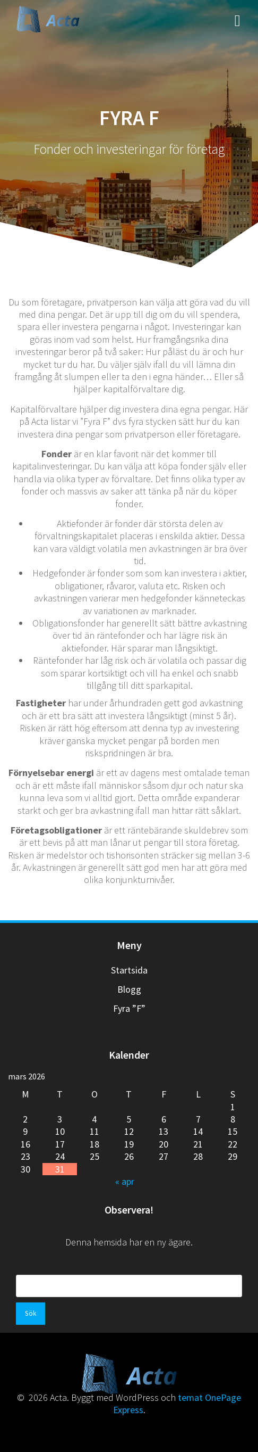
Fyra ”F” (129, 1008)
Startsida (129, 970)
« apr (124, 1181)
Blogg (129, 989)
